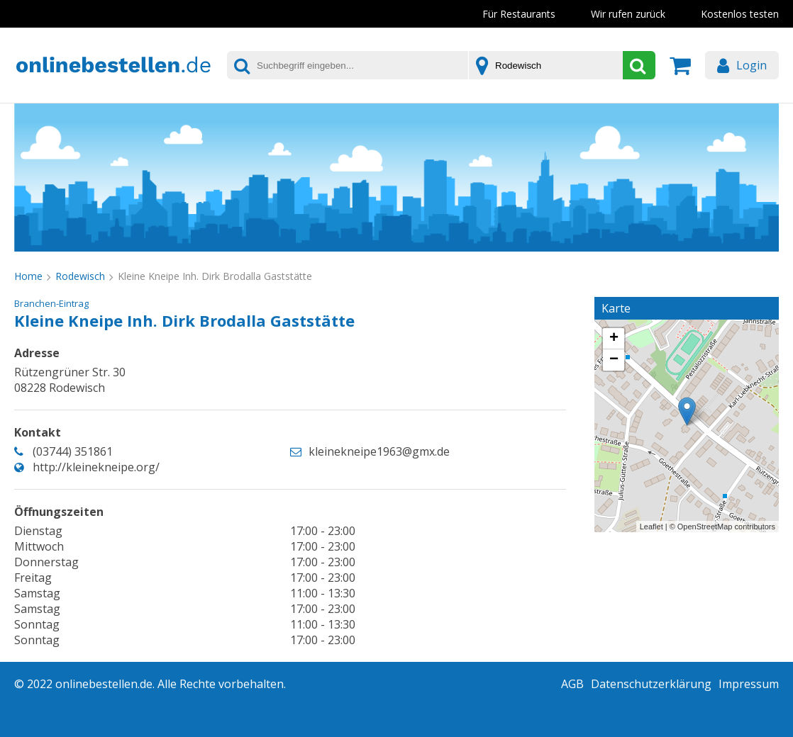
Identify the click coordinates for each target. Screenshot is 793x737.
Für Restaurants (518, 14)
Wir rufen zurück (628, 14)
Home (28, 276)
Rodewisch (80, 276)
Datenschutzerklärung (651, 684)
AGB (572, 684)
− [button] (614, 360)
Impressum (749, 684)
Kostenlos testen (740, 14)
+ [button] (614, 338)
